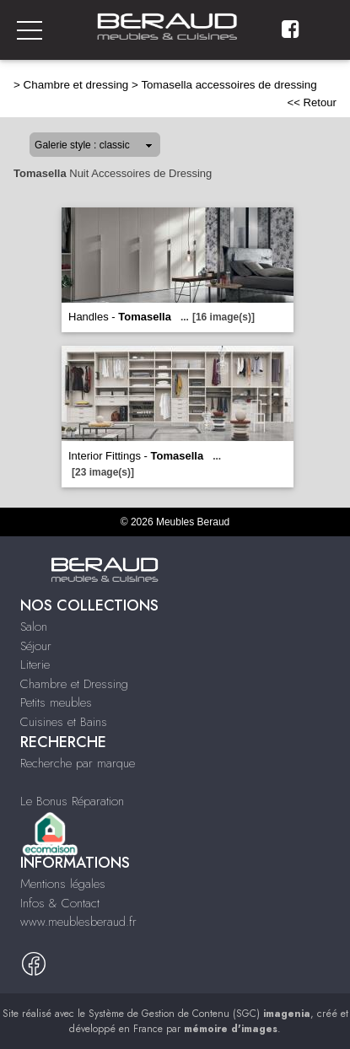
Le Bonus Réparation (72, 801)
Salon (33, 626)
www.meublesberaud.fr (78, 921)
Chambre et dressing (76, 84)
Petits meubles (56, 702)
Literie (35, 664)
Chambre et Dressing (74, 684)
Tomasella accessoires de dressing (228, 84)
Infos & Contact (60, 903)
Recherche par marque (77, 763)
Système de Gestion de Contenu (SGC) (199, 1013)
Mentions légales (62, 883)
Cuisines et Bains (63, 722)
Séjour (35, 646)
